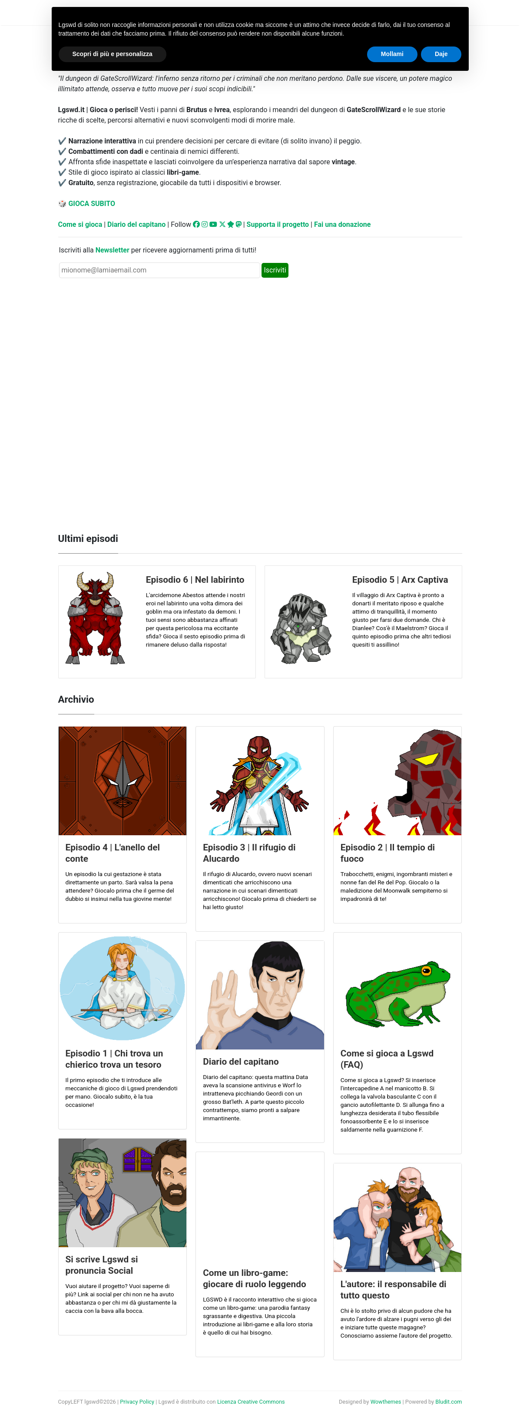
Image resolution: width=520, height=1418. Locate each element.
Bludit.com (448, 1401)
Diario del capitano (241, 1061)
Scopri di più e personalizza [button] (112, 53)
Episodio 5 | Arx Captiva (400, 580)
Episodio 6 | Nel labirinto (195, 580)
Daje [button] (441, 53)
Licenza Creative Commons (251, 1401)
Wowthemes (386, 1401)
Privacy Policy (137, 1401)
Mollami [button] (392, 53)
